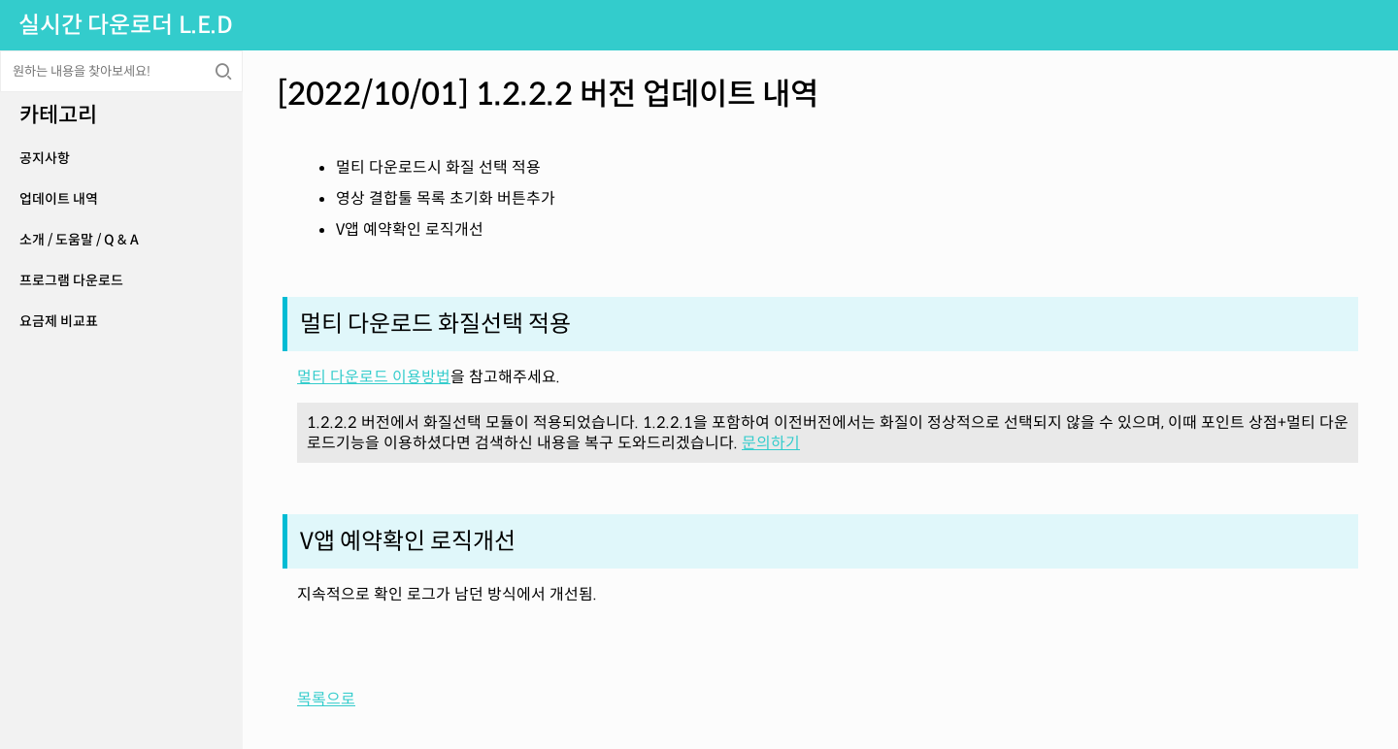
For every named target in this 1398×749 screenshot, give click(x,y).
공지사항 (44, 158)
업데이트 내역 (58, 199)
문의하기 (771, 443)
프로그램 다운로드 (71, 280)
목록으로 (326, 699)
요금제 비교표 (58, 321)
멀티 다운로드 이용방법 (373, 377)
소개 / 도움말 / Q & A (79, 239)
